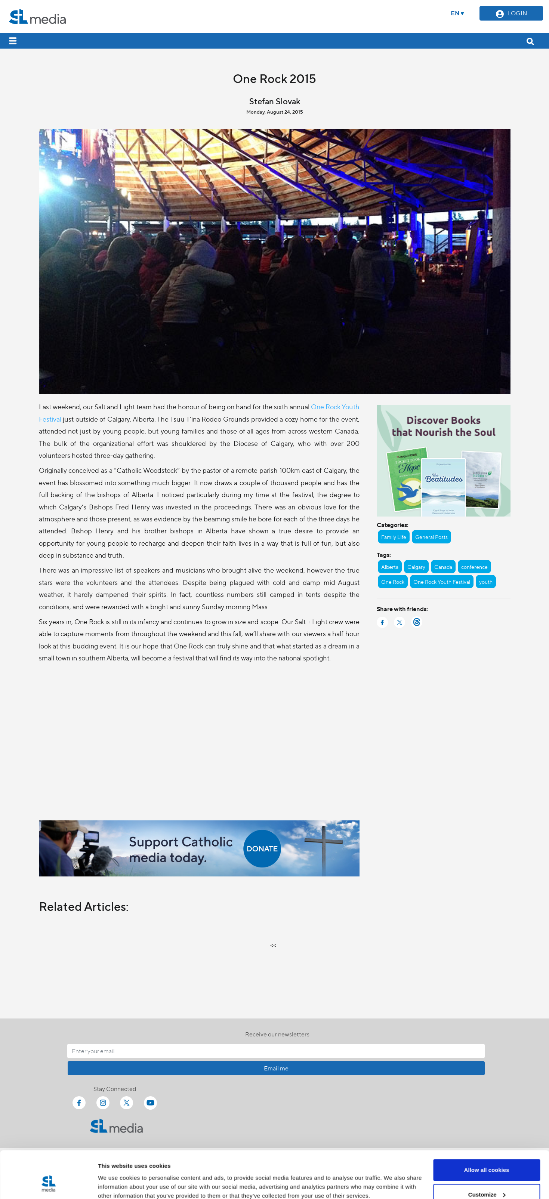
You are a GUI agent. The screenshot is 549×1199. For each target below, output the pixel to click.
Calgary (416, 566)
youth (486, 581)
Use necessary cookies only (486, 1179)
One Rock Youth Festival (441, 581)
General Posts (431, 536)
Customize (487, 1155)
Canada (443, 566)
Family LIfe (393, 536)
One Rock (392, 581)
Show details (115, 1176)
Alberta (389, 566)
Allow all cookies (486, 1130)
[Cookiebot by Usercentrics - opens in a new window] (48, 1184)
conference (474, 566)
